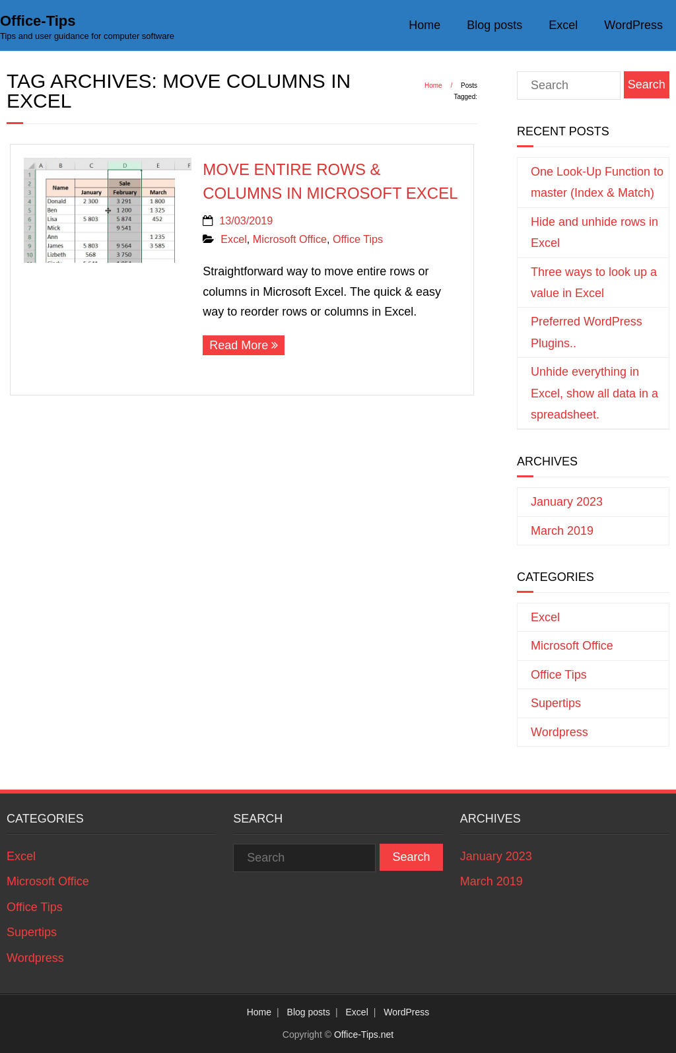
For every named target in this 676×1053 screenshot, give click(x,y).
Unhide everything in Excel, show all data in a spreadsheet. (594, 393)
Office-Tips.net (363, 1034)
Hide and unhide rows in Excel (594, 232)
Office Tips (358, 239)
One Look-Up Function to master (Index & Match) (597, 182)
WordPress (633, 25)
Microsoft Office (290, 239)
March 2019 (562, 530)
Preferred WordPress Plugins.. (586, 332)
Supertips (556, 703)
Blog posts (494, 25)
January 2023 (567, 501)
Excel (563, 25)
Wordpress (559, 732)
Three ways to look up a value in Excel (594, 282)
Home (424, 25)
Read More (238, 345)
